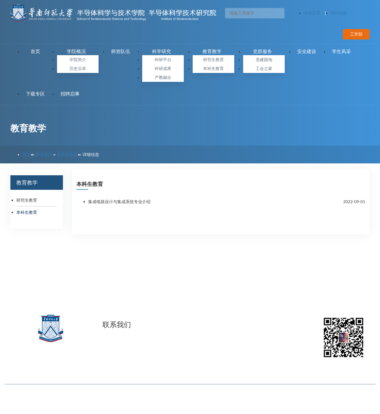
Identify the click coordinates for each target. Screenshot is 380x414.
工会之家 (264, 68)
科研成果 (163, 68)
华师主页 (312, 13)
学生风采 (341, 51)
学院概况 (78, 51)
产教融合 (163, 77)
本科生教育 (213, 68)
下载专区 (35, 93)
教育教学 (213, 51)
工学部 (356, 34)
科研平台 (163, 59)
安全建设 (306, 51)
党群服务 (264, 51)
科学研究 (163, 51)
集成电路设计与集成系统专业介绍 (119, 201)
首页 (35, 51)
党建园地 (264, 59)
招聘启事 (70, 93)
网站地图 (338, 13)
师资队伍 (120, 51)
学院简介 (77, 59)
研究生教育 (213, 59)
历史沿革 (77, 68)
